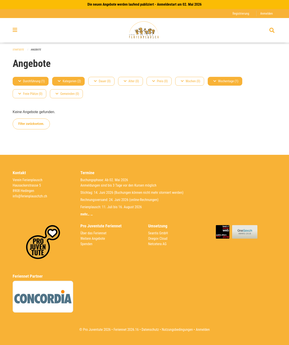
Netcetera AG (157, 244)
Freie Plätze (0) (30, 94)
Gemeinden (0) (67, 94)
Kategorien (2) (69, 81)
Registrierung (240, 13)
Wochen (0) (190, 81)
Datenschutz (150, 329)
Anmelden (266, 13)
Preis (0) (160, 81)
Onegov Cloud (158, 238)
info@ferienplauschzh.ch (30, 196)
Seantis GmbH (158, 233)
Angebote (36, 49)
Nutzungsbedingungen (177, 329)
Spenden (86, 244)
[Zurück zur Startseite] (144, 31)
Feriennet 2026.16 (125, 329)
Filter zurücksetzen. (31, 124)
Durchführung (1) (31, 81)
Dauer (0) (102, 81)
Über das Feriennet (93, 233)
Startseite (18, 49)
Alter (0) (131, 81)
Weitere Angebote (93, 238)
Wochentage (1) (225, 81)
